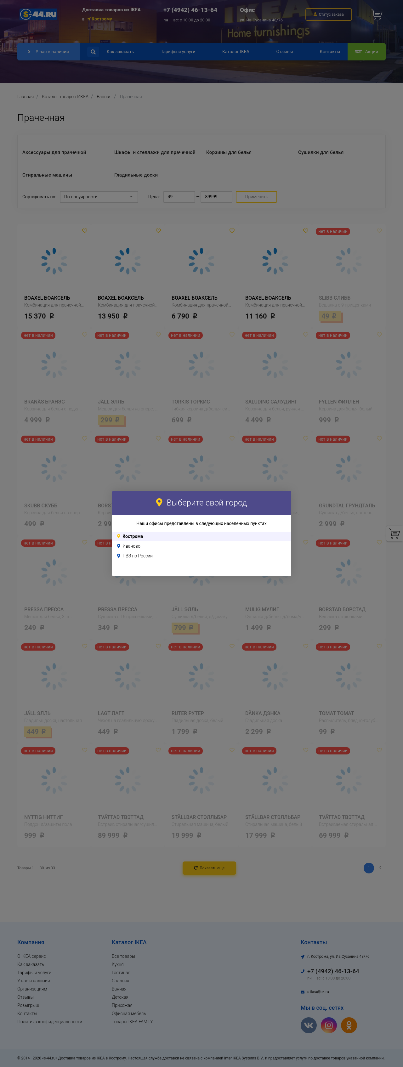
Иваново (131, 546)
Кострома (132, 536)
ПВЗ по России (137, 555)
